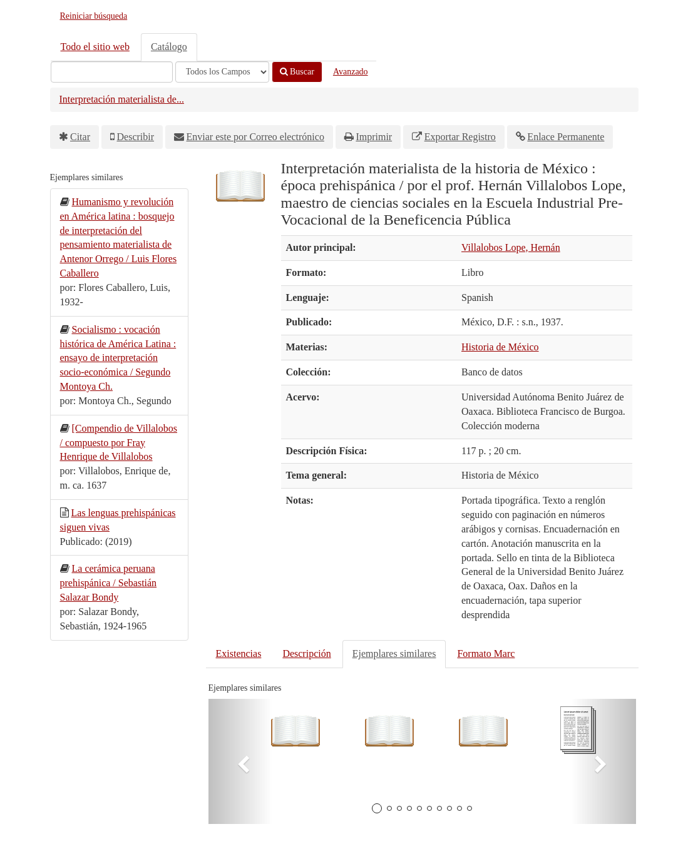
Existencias (239, 653)
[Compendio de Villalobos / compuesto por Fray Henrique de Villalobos (119, 442)
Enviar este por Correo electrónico (255, 136)
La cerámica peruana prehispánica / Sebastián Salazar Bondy (108, 582)
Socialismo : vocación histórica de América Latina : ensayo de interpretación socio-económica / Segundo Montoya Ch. (118, 358)
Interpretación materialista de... (121, 99)
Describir (136, 136)
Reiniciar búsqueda (94, 16)
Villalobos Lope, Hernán (510, 247)
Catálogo (169, 46)
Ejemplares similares (394, 653)
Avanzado (350, 71)
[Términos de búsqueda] (112, 72)
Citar (80, 136)
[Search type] (222, 72)
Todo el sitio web (95, 46)
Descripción (306, 653)
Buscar (297, 71)
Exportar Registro (460, 136)
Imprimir (374, 136)
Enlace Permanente (565, 136)
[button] (240, 761)
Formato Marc (486, 653)
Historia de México (500, 347)
